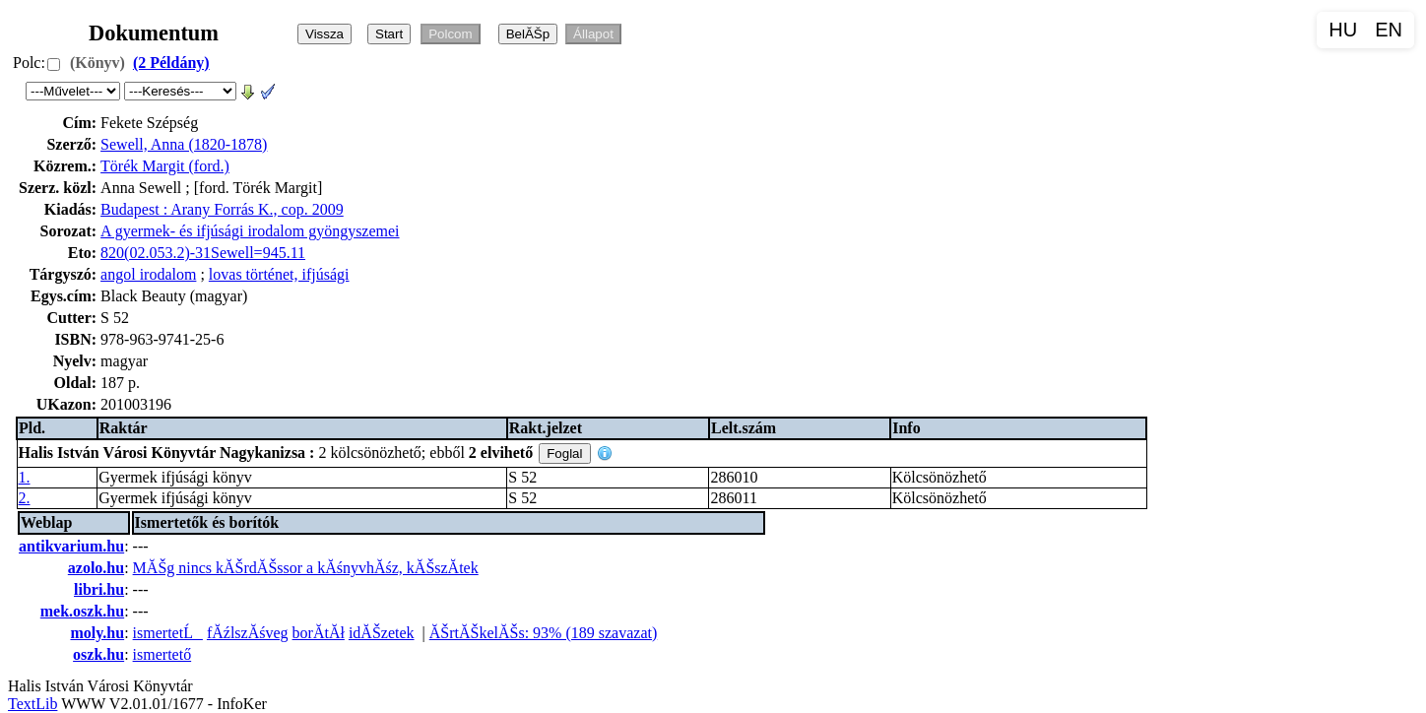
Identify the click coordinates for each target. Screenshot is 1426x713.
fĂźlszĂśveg (248, 632)
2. (25, 497)
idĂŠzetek (382, 632)
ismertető (162, 654)
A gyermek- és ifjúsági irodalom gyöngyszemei (249, 231)
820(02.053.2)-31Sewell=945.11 (202, 252)
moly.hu (97, 632)
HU (1343, 29)
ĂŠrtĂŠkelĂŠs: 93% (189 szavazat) (543, 632)
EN (1388, 29)
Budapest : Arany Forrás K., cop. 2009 (222, 209)
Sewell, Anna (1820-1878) (183, 144)
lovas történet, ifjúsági (279, 274)
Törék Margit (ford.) (164, 166)
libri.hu (99, 589)
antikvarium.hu (71, 546)
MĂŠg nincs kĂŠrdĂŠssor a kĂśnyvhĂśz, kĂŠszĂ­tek (306, 567)
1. (25, 477)
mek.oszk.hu (82, 611)
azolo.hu (96, 567)
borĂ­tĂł (318, 632)
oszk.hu (98, 654)
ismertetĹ (168, 632)
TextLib (32, 703)
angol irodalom (148, 274)
